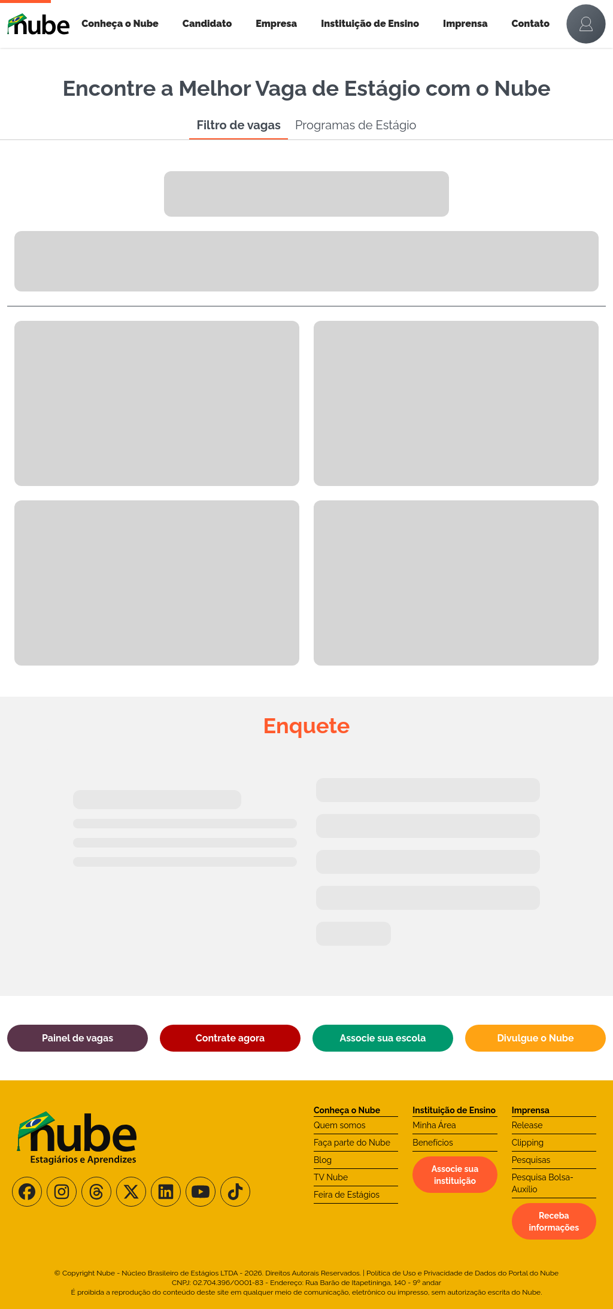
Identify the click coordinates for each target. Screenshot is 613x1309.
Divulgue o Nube (535, 1038)
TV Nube (331, 1177)
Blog (323, 1160)
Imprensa (465, 23)
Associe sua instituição (455, 1175)
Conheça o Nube (120, 23)
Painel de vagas (77, 1038)
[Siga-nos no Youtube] (201, 1192)
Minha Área (434, 1125)
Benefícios (432, 1142)
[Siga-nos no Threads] (96, 1192)
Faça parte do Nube (352, 1142)
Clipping (528, 1142)
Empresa (276, 23)
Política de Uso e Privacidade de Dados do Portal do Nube (462, 1273)
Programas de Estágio (356, 125)
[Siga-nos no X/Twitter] (131, 1192)
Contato (531, 23)
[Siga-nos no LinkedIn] (166, 1192)
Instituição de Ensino (370, 23)
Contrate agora (230, 1038)
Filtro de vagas (238, 125)
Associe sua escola (383, 1038)
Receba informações (554, 1221)
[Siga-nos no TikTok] (235, 1192)
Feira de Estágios (347, 1194)
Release (527, 1125)
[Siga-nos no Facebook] (27, 1192)
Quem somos (340, 1125)
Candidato (207, 23)
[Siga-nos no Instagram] (62, 1192)
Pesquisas (531, 1160)
